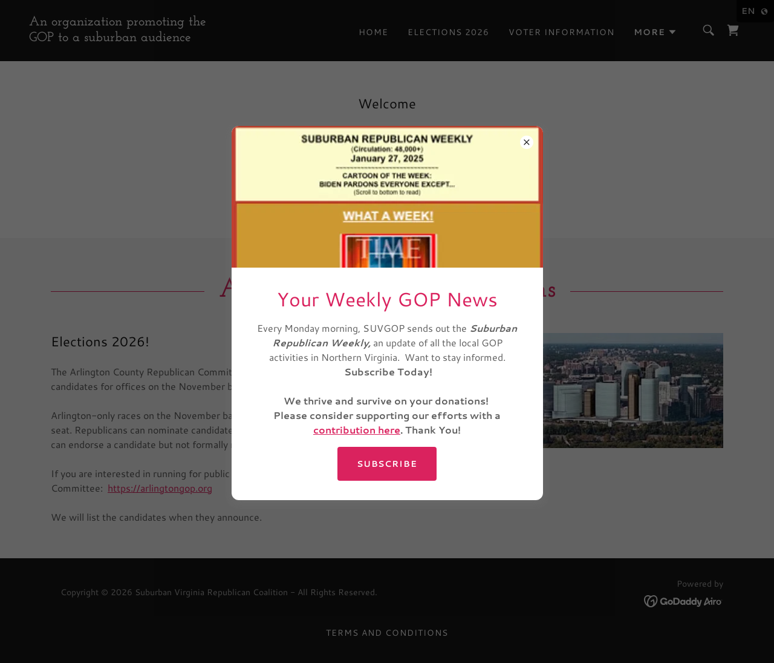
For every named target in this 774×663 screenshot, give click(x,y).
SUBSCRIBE (387, 464)
